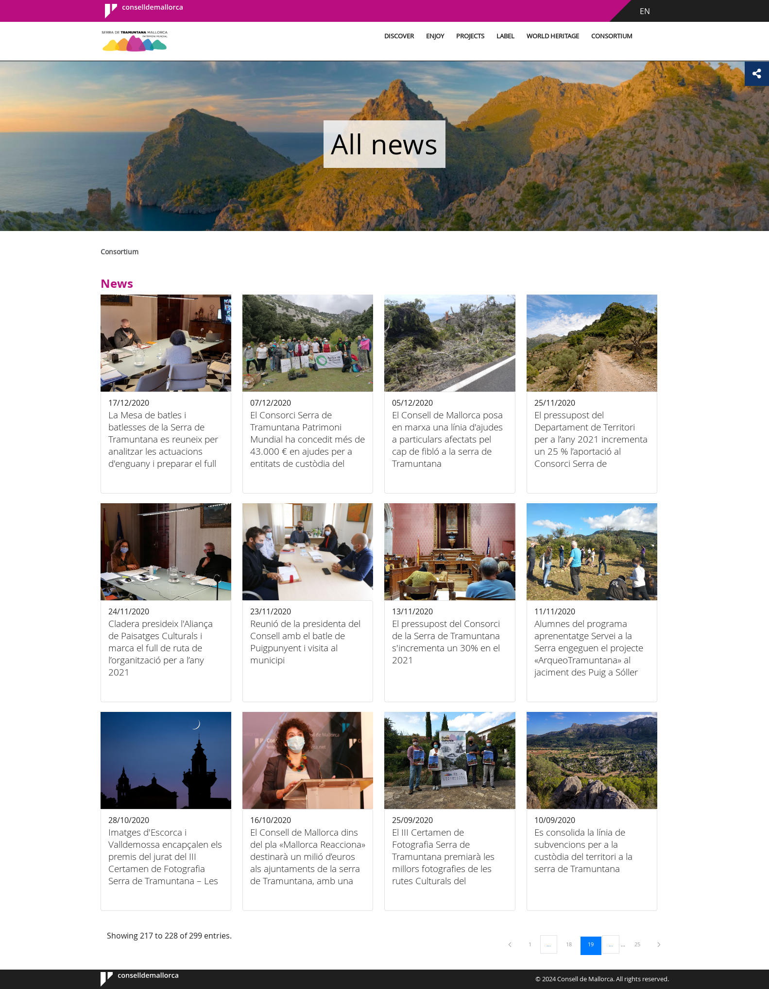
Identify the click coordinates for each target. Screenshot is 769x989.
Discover (399, 36)
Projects (470, 36)
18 (572, 944)
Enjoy (435, 36)
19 (594, 944)
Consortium (611, 36)
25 (641, 944)
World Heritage (553, 36)
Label (505, 36)
